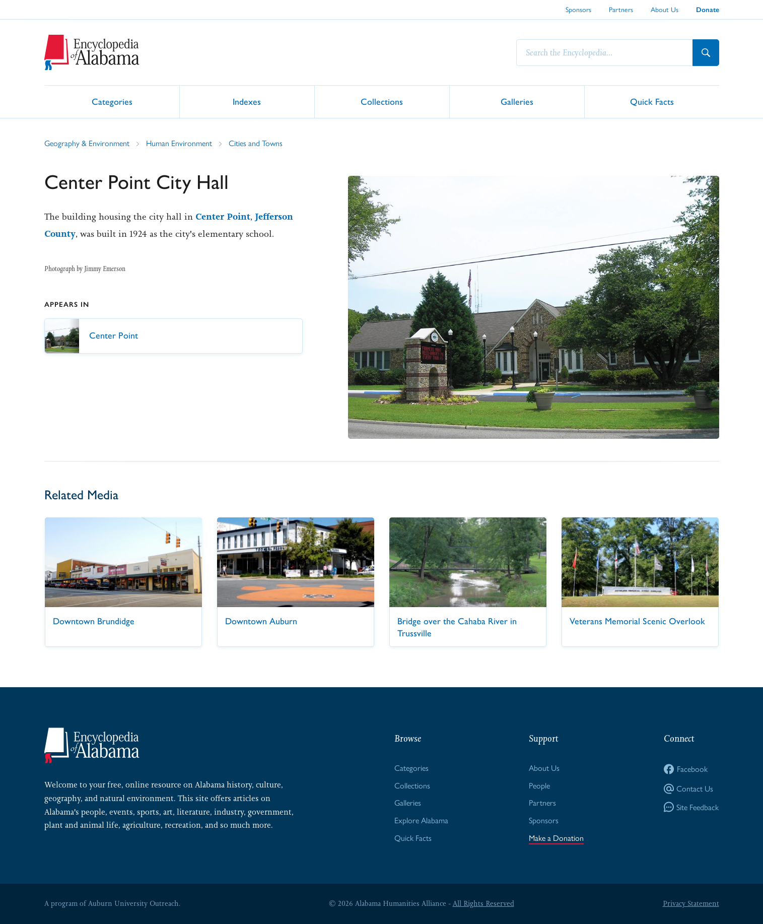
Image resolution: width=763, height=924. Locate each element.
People (539, 785)
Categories (112, 101)
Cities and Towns (256, 143)
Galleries (517, 101)
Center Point (222, 217)
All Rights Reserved (483, 903)
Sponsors (578, 9)
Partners (621, 9)
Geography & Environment (86, 143)
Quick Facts (652, 101)
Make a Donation (556, 837)
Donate (707, 10)
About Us (664, 9)
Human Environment (179, 143)
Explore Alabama (421, 820)
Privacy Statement (691, 903)
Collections (382, 101)
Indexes (247, 101)
